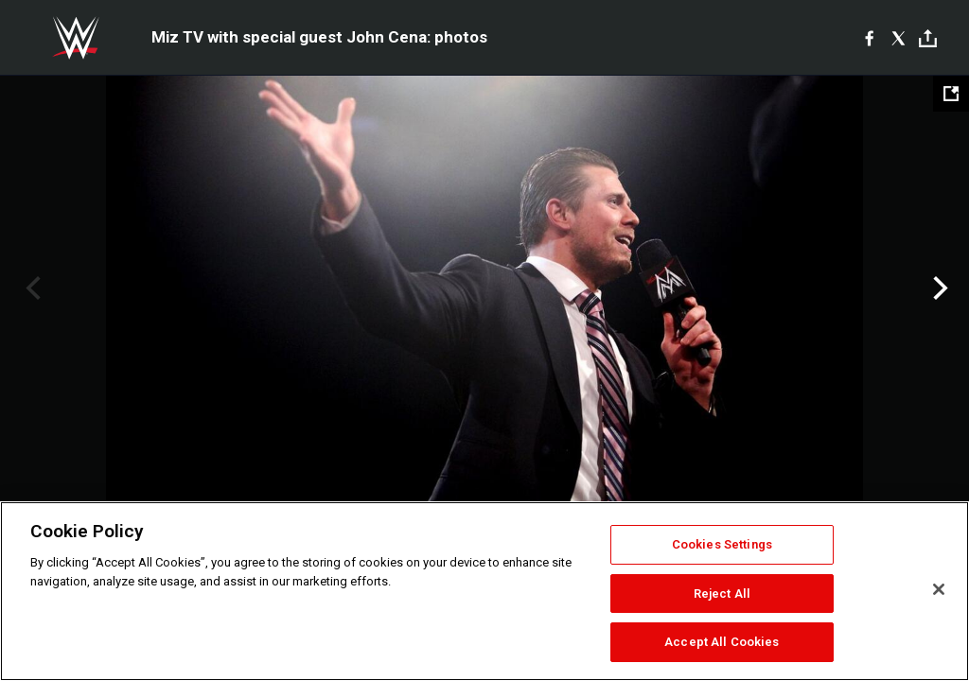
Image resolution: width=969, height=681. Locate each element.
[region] (484, 591)
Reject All (722, 593)
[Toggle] (928, 38)
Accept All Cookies (721, 642)
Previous (30, 288)
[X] (898, 37)
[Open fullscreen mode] (951, 94)
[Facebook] (869, 37)
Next (938, 288)
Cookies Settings (722, 544)
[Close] (939, 589)
